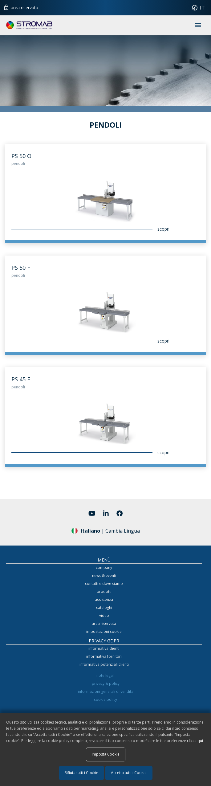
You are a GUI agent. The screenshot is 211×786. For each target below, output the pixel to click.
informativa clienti (104, 648)
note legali (105, 675)
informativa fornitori (104, 656)
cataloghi (104, 607)
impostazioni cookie (104, 631)
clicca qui (195, 740)
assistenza (104, 599)
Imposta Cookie (106, 754)
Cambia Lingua (105, 530)
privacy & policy (106, 683)
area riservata (20, 6)
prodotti (104, 591)
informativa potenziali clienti (104, 664)
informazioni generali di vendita (105, 691)
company (104, 567)
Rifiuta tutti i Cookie (81, 772)
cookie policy (105, 699)
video (104, 615)
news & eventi (104, 575)
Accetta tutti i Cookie (129, 772)
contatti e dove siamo (104, 583)
